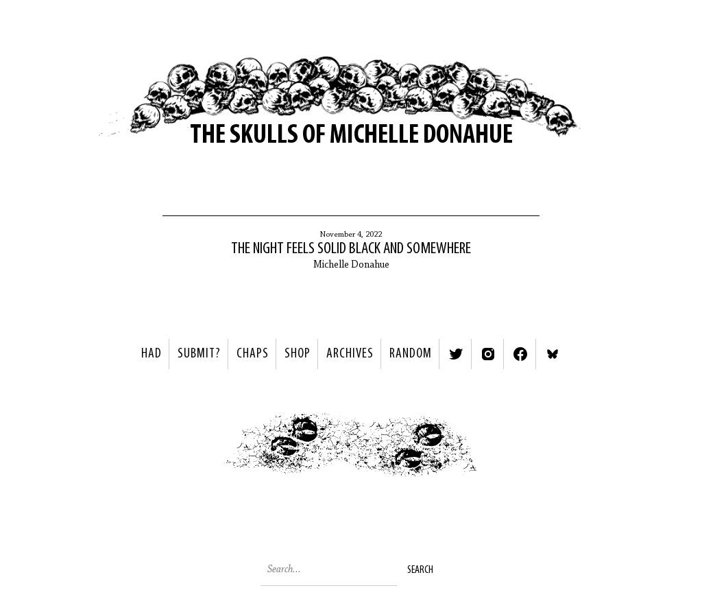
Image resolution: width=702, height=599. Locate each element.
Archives (350, 354)
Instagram (488, 354)
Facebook (520, 354)
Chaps (253, 354)
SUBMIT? (199, 354)
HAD (151, 354)
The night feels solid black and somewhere (351, 249)
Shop (298, 354)
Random (410, 354)
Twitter (456, 354)
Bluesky (552, 354)
